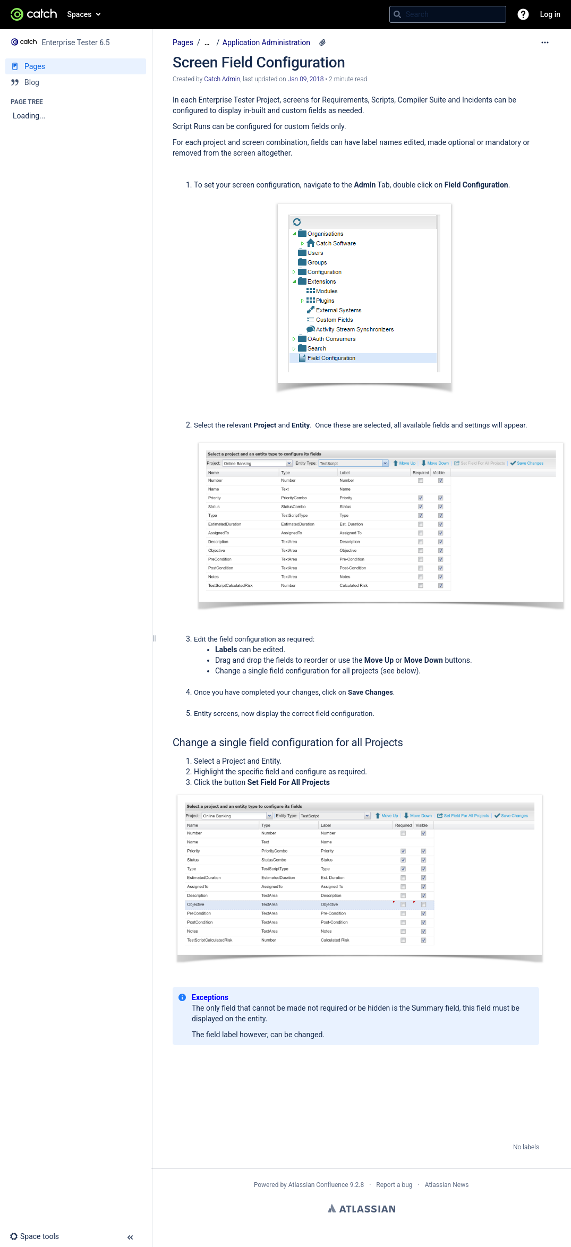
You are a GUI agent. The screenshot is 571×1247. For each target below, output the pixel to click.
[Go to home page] (33, 14)
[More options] (545, 42)
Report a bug (394, 1185)
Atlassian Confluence (318, 1185)
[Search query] (447, 14)
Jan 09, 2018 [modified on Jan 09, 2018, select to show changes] (306, 79)
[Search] (397, 14)
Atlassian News (447, 1185)
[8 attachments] (322, 42)
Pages (183, 42)
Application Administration (266, 42)
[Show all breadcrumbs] (207, 42)
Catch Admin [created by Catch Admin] (222, 79)
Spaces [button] (79, 14)
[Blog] (75, 82)
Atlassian (361, 1208)
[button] (523, 14)
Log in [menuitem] (550, 14)
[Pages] (75, 66)
